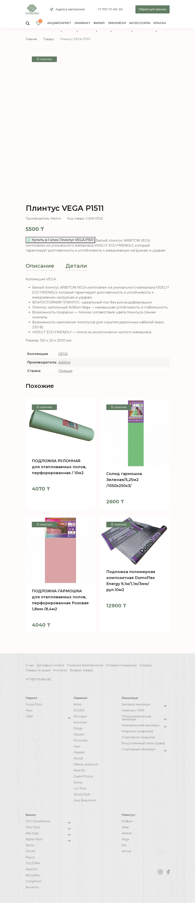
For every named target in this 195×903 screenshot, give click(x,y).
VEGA (63, 354)
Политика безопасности (85, 665)
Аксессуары (139, 24)
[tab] (40, 266)
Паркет (65, 24)
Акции (53, 23)
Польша (65, 371)
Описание (40, 266)
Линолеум (117, 24)
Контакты (60, 670)
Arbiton (64, 362)
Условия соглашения (121, 665)
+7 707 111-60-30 (110, 9)
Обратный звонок (152, 9)
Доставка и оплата (50, 665)
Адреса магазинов (70, 9)
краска (159, 24)
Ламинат (82, 24)
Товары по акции (38, 670)
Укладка (145, 665)
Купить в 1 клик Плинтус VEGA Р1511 (60, 240)
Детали (76, 266)
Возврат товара (81, 670)
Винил (99, 24)
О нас (30, 665)
